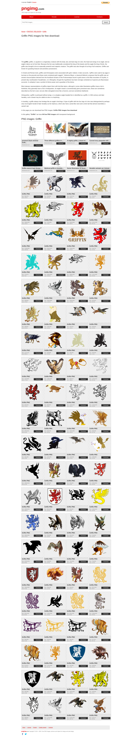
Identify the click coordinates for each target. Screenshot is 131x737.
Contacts (100, 17)
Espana (34, 2)
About (31, 17)
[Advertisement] (35, 49)
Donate (54, 17)
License (76, 17)
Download (38, 145)
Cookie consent (42, 727)
